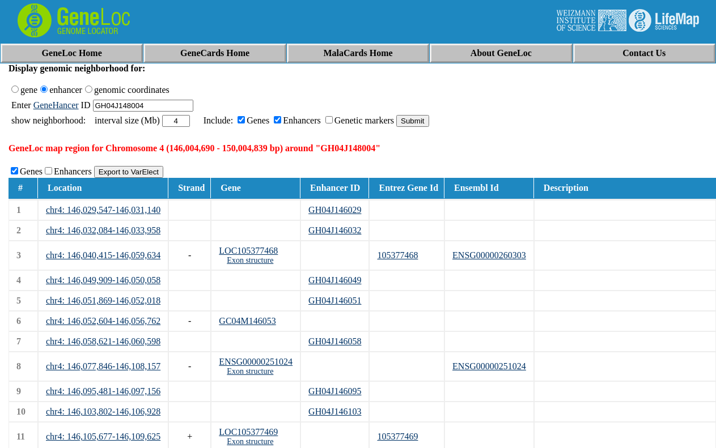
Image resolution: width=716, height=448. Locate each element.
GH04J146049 (334, 280)
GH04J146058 (334, 341)
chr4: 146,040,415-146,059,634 (103, 255)
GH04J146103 (334, 411)
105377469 (397, 436)
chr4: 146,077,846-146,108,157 (103, 366)
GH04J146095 (334, 391)
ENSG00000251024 (256, 361)
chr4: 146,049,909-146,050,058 (103, 280)
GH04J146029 (334, 210)
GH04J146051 (334, 300)
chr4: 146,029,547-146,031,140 (103, 210)
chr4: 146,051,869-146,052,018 (103, 300)
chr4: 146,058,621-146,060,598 (103, 341)
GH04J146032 (334, 230)
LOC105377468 (248, 250)
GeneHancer (56, 105)
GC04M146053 (247, 321)
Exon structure (250, 260)
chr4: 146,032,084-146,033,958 (103, 230)
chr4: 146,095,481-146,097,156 (103, 391)
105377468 (397, 255)
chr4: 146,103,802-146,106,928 (103, 411)
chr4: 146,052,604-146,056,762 (103, 321)
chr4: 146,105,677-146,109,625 (103, 436)
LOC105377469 (248, 432)
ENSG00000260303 (489, 255)
